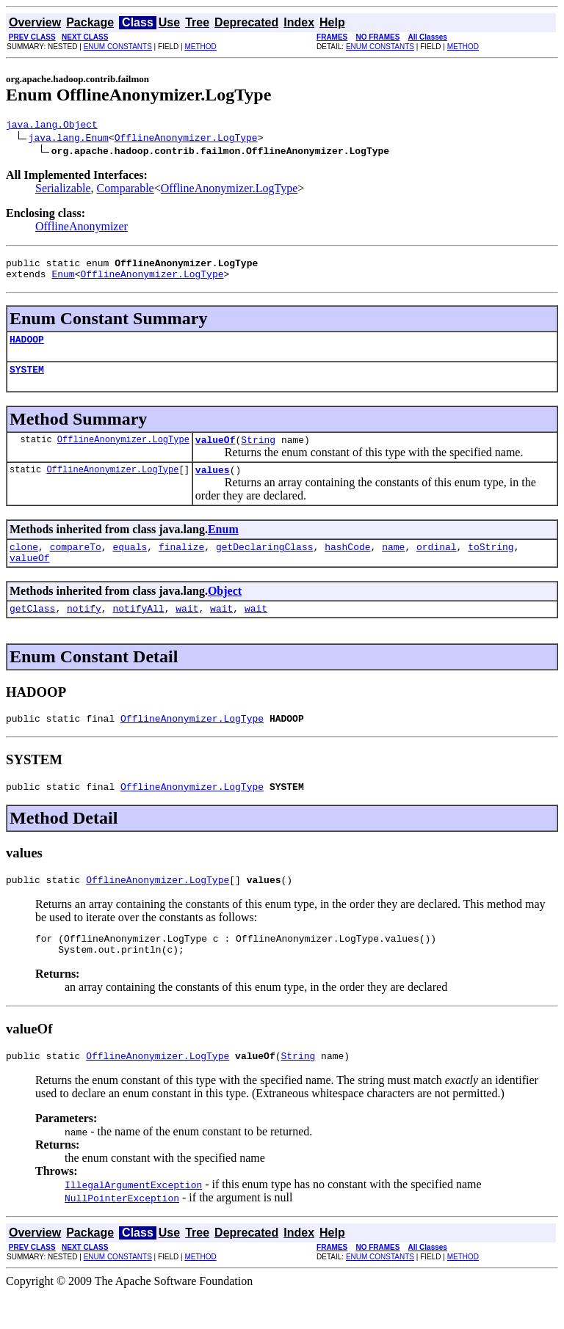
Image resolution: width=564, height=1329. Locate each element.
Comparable (125, 190)
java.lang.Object (52, 126)
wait (187, 630)
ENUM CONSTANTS (118, 47)
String (258, 452)
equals (129, 564)
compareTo (75, 564)
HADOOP (27, 347)
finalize (181, 564)
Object (225, 610)
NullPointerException (122, 1233)
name (393, 564)
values (212, 484)
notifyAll (138, 630)
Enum (62, 280)
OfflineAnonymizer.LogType (186, 139)
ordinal (436, 564)
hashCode (347, 564)
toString (490, 564)
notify (84, 630)
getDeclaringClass (265, 564)
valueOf (215, 452)
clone (24, 564)
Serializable (63, 190)
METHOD (200, 47)
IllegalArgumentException (133, 1219)
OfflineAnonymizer (81, 228)
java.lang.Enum (69, 139)
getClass (32, 630)
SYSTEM (27, 380)
